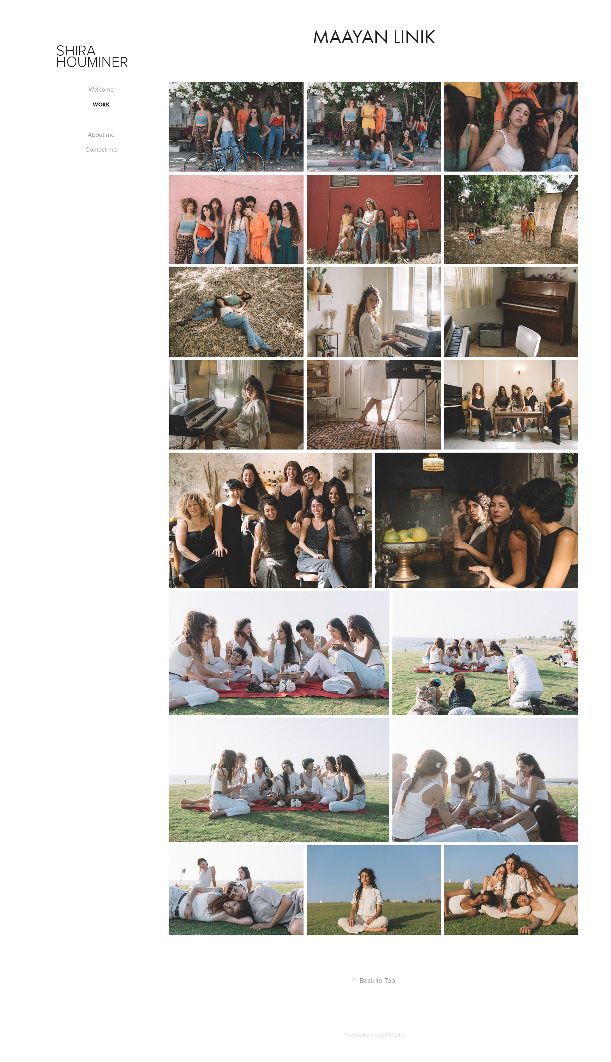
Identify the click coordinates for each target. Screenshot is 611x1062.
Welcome (101, 89)
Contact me (101, 149)
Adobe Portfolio (387, 1034)
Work (101, 104)
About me (101, 134)
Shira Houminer (92, 55)
